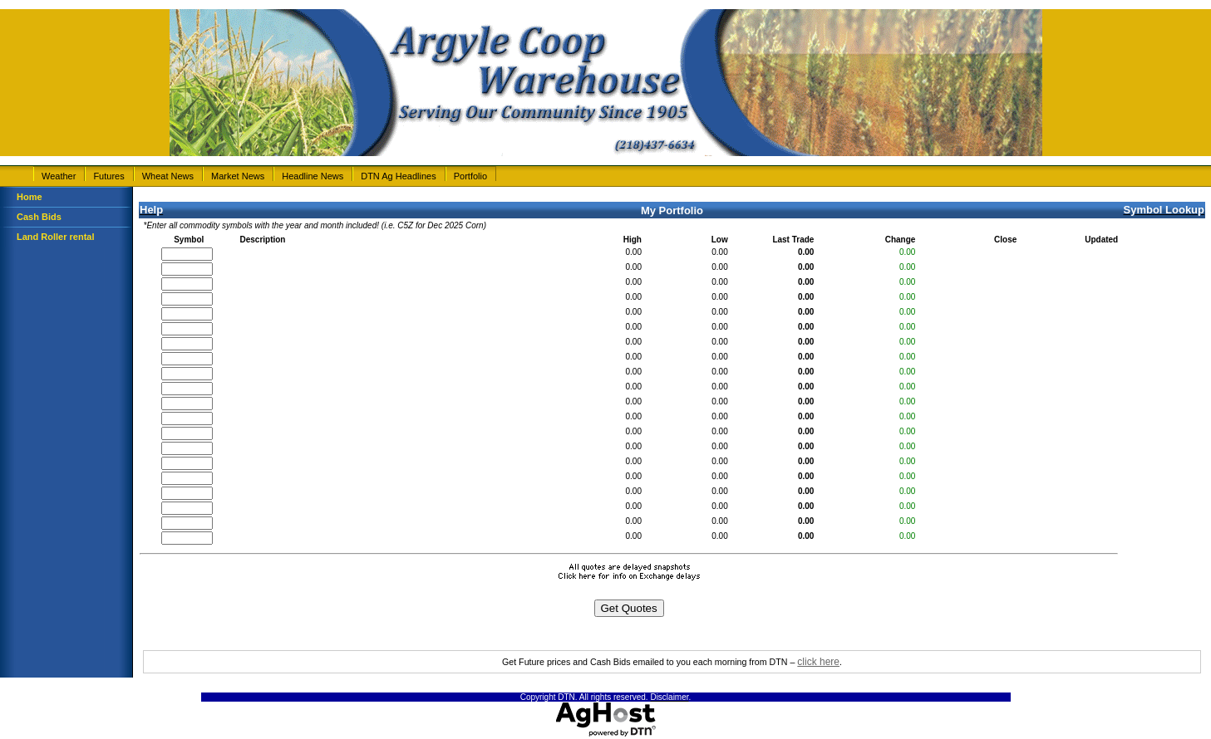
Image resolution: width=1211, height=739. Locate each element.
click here (818, 662)
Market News (237, 176)
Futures (108, 176)
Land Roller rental (56, 237)
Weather (59, 176)
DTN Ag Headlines (398, 176)
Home (29, 197)
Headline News (312, 176)
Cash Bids (39, 217)
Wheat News (168, 176)
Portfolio (470, 176)
